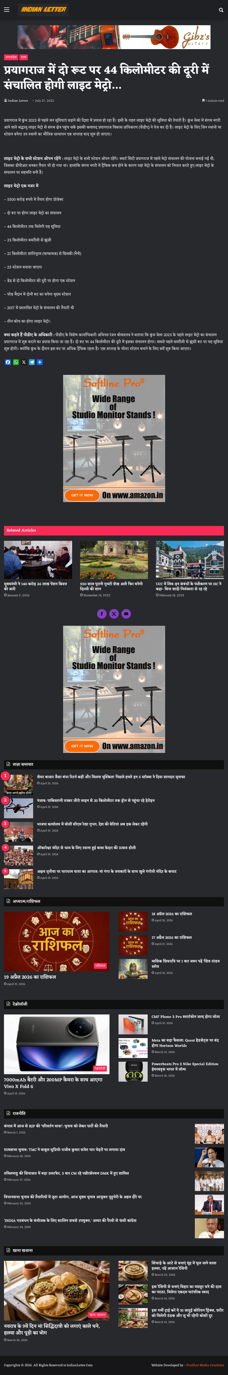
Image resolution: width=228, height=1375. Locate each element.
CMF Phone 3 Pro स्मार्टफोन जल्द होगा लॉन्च (186, 1017)
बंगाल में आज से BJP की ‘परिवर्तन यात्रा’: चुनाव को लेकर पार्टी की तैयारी (56, 1126)
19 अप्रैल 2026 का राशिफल (30, 977)
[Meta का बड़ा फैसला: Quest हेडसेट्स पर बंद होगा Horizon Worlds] (133, 1048)
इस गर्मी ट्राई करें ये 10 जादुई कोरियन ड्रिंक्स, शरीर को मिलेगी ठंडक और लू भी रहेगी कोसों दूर (187, 1313)
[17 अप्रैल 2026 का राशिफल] (133, 945)
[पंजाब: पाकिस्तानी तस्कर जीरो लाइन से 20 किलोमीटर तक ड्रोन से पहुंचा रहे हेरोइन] (18, 808)
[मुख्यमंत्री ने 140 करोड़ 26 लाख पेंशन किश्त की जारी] (38, 560)
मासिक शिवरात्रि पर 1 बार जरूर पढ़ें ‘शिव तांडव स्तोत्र (186, 964)
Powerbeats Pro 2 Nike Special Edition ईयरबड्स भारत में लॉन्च (185, 1067)
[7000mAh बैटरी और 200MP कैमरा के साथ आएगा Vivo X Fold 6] (56, 1044)
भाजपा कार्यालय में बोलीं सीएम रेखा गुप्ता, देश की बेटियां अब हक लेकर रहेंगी (92, 824)
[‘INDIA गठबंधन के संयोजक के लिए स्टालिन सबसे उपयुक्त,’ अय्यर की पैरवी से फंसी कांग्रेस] (209, 1228)
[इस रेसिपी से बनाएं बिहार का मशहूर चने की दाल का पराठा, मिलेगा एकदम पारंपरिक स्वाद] (133, 1294)
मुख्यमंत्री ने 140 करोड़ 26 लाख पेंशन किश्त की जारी (35, 587)
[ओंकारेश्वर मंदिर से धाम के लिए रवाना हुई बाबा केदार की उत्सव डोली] (18, 856)
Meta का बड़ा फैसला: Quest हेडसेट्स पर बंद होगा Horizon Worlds (185, 1043)
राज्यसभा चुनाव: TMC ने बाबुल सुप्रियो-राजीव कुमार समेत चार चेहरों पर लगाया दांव (64, 1150)
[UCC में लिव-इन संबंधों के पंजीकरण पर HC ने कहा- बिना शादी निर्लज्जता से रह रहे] (190, 560)
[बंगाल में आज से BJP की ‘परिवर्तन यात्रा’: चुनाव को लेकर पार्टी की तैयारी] (209, 1134)
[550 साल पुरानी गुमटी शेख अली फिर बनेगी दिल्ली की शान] (114, 560)
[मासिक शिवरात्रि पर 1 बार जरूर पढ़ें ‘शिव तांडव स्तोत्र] (133, 969)
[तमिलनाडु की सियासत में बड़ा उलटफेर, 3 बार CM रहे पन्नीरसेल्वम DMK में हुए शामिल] (209, 1181)
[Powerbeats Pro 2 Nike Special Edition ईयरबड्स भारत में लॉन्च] (133, 1072)
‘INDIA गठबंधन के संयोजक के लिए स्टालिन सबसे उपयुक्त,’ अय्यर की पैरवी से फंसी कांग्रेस (70, 1221)
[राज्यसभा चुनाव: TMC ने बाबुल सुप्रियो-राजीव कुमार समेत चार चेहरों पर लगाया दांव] (209, 1157)
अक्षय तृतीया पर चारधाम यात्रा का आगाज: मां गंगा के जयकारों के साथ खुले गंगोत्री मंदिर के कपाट (107, 871)
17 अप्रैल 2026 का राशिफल (172, 938)
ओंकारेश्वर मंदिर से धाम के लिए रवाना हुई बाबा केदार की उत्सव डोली (86, 848)
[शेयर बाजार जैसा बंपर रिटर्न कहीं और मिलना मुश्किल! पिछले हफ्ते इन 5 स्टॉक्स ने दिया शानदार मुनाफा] (18, 785)
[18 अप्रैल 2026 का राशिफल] (133, 922)
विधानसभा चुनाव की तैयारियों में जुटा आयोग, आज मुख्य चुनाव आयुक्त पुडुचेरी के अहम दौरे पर (73, 1197)
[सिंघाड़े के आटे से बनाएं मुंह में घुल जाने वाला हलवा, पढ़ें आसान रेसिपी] (133, 1271)
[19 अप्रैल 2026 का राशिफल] (56, 941)
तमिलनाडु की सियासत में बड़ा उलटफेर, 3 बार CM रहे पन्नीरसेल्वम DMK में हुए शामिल (66, 1173)
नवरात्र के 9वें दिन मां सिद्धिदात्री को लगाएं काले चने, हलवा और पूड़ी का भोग (52, 1329)
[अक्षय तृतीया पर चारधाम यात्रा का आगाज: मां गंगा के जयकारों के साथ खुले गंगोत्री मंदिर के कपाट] (18, 879)
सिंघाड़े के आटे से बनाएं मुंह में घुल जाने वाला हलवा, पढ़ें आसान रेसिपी (184, 1266)
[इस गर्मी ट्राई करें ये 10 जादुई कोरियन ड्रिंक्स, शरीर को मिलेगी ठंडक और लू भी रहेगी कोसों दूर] (133, 1318)
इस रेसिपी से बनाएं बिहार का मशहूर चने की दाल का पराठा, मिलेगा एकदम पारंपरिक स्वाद (186, 1290)
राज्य (23, 57)
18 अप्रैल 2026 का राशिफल (172, 914)
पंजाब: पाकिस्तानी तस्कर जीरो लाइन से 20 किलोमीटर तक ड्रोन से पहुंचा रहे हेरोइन (96, 801)
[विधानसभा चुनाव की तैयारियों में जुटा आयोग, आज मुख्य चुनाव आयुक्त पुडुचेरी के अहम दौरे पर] (209, 1205)
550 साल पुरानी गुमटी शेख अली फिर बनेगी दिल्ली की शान (111, 587)
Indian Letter (18, 101)
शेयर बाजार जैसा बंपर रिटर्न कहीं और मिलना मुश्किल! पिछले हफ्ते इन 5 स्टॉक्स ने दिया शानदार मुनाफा (111, 777)
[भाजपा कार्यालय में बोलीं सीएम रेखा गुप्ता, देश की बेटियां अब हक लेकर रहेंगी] (18, 832)
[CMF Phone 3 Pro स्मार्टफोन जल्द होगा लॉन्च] (133, 1024)
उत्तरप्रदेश (11, 57)
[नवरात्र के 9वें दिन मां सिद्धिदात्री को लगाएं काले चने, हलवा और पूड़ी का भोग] (56, 1291)
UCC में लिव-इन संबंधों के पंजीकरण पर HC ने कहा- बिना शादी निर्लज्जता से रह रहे (188, 587)
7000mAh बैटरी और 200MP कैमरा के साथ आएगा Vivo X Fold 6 (53, 1083)
